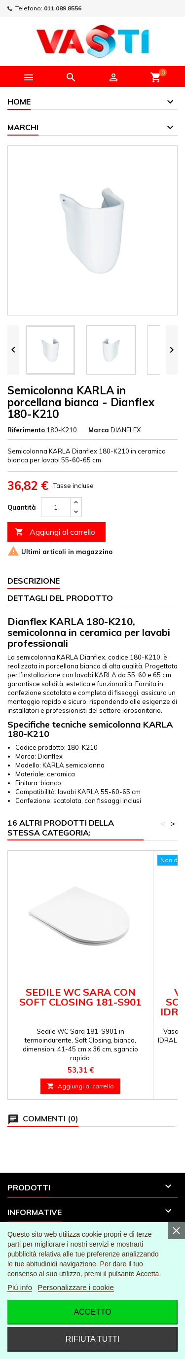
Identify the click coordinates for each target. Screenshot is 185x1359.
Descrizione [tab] (33, 581)
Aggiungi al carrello (55, 532)
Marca (98, 430)
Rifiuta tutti (93, 1339)
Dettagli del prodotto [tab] (60, 598)
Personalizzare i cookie (76, 1287)
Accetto (92, 1312)
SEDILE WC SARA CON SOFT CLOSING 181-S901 (80, 997)
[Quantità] (56, 507)
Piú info (19, 1287)
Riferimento (26, 430)
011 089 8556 (62, 8)
